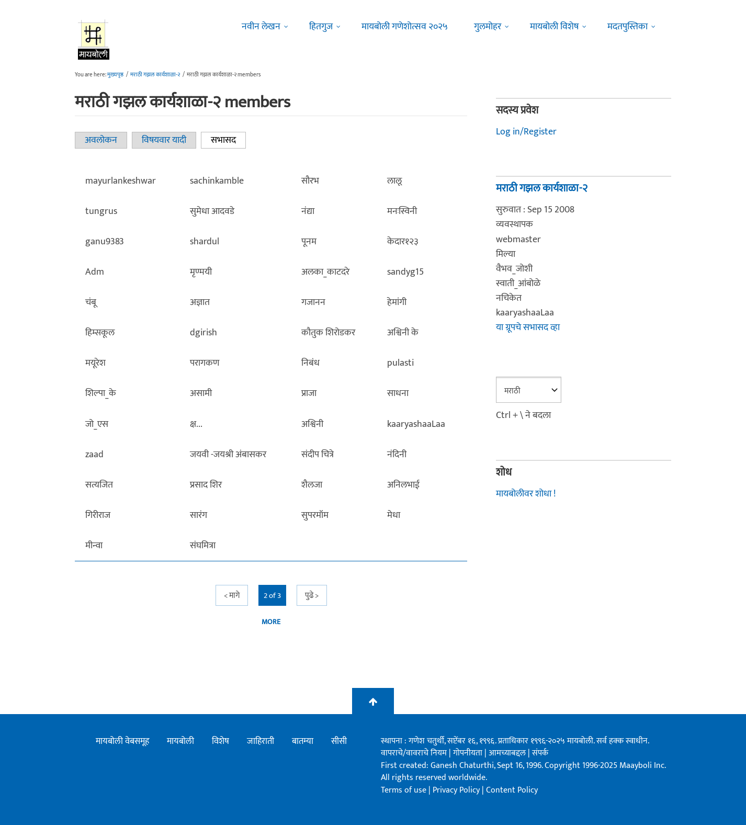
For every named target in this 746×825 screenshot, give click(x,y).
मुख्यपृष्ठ (115, 75)
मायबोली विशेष (554, 27)
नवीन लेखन (261, 27)
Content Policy (512, 790)
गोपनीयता (468, 753)
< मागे (232, 595)
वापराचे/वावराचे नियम (414, 753)
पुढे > (312, 595)
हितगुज (321, 27)
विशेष (220, 741)
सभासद (228, 140)
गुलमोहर (487, 27)
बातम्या (302, 741)
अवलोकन (101, 140)
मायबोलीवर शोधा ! (526, 494)
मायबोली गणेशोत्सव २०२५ (404, 27)
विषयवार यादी (164, 140)
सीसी (339, 741)
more (271, 622)
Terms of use (403, 790)
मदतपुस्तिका (627, 27)
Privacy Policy (457, 790)
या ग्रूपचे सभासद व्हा (528, 327)
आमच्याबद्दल (508, 753)
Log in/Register (526, 132)
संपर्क (540, 753)
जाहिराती (260, 741)
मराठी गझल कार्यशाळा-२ (155, 75)
